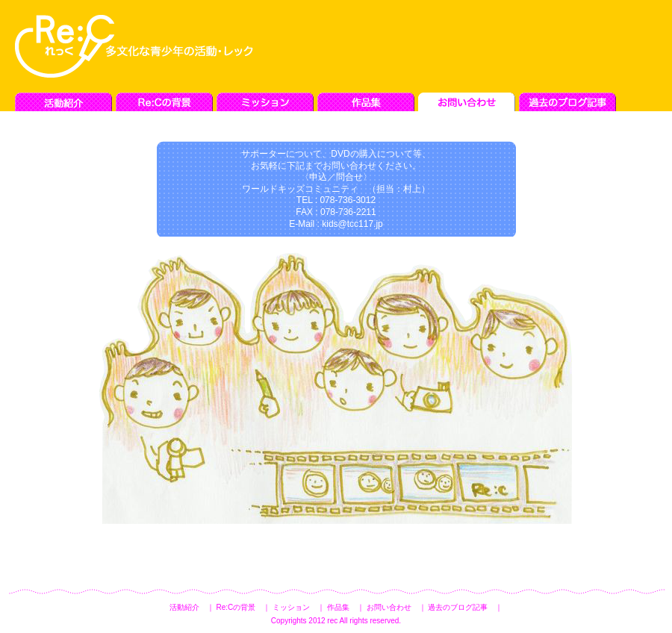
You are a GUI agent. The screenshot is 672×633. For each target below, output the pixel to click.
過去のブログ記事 (458, 607)
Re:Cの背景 (235, 607)
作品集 (338, 607)
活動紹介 (184, 607)
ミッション (291, 607)
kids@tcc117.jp (352, 224)
